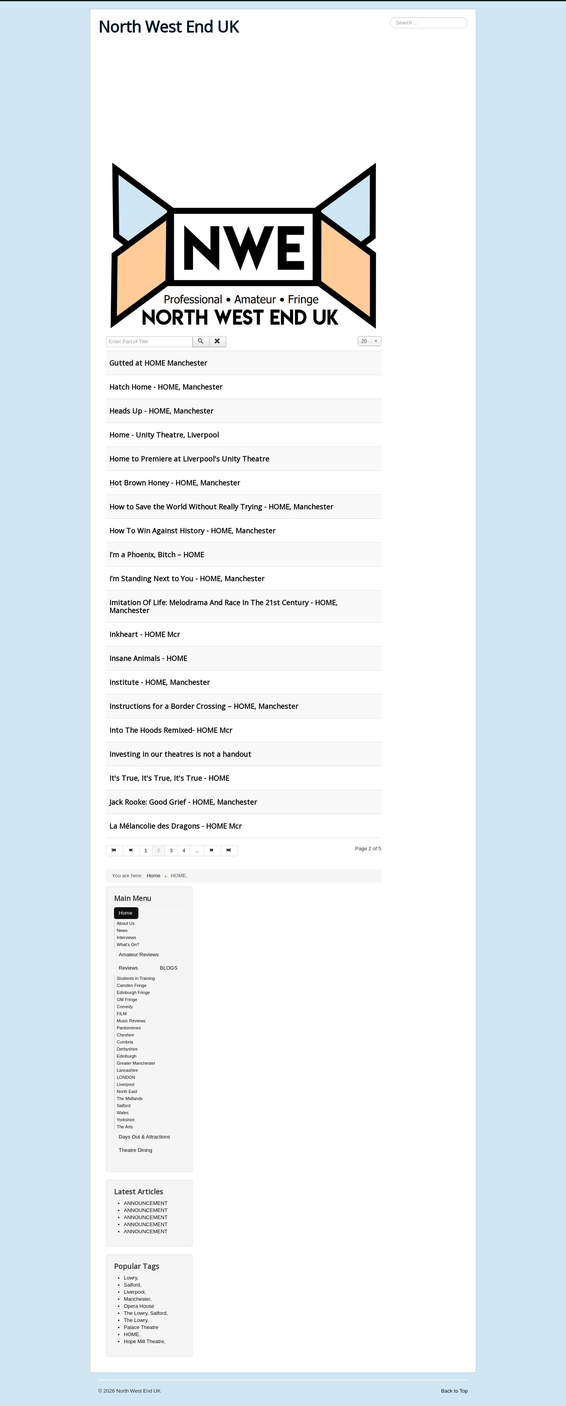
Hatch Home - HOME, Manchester (165, 387)
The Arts (125, 1126)
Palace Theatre (141, 1327)
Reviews (128, 968)
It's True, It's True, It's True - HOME (169, 778)
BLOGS (169, 968)
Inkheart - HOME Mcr (144, 634)
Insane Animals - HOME (148, 658)
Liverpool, (135, 1292)
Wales (123, 1112)
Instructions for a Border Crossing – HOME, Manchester (203, 706)
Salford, (133, 1285)
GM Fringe (127, 999)
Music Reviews (131, 1020)
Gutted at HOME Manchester (158, 363)
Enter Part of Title (106, 336)
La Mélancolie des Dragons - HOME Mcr (175, 826)
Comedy (125, 1006)
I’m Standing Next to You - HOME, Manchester (187, 578)
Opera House (139, 1306)
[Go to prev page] (131, 850)
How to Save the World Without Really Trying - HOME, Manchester (221, 506)
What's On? (128, 944)
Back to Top (454, 1391)
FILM (122, 1013)
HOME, (132, 1334)
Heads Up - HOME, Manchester (161, 411)
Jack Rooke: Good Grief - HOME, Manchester (183, 802)
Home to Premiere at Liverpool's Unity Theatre (189, 458)
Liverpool (125, 1084)
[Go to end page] (229, 850)
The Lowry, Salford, (146, 1313)
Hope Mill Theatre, (144, 1341)
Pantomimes (129, 1027)
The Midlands (130, 1098)
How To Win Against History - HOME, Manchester (192, 530)
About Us (125, 923)
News (122, 930)
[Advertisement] (283, 99)
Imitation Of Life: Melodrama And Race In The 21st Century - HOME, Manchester (223, 606)
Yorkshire (125, 1119)
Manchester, (138, 1299)
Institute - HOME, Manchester (159, 682)
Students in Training (136, 978)
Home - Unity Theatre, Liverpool (164, 434)
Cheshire (125, 1035)
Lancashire (127, 1070)
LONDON (126, 1077)
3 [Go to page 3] (171, 850)
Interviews (126, 937)
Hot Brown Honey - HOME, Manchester (174, 482)
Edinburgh (126, 1056)
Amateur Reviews (139, 954)
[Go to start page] (114, 850)
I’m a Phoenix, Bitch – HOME (156, 554)
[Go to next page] (212, 850)
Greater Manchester (136, 1063)
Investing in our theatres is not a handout (180, 754)
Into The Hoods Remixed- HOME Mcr (170, 730)
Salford (123, 1105)
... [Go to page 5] (197, 850)
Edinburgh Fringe (133, 992)
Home (125, 913)
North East (127, 1091)
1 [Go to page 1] (146, 850)
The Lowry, (136, 1320)
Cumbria (125, 1042)
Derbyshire (127, 1049)
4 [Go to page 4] (183, 850)
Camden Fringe (132, 985)
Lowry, (131, 1278)
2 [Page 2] (158, 850)
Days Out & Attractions (144, 1137)
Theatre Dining (135, 1150)
